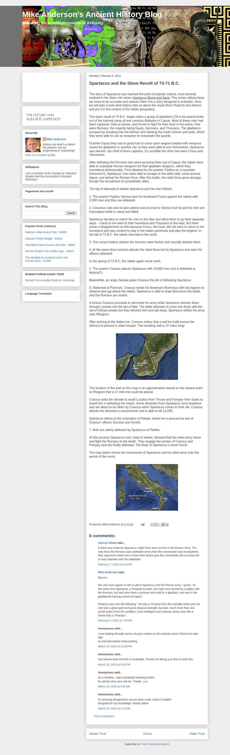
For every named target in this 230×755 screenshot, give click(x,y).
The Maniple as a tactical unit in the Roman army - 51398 (46, 259)
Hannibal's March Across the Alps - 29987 (50, 244)
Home (147, 734)
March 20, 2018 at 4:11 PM (114, 708)
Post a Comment (104, 716)
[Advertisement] (37, 86)
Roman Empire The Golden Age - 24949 (49, 251)
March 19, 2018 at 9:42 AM (114, 686)
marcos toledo (107, 542)
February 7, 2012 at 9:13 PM (115, 564)
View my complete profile (40, 155)
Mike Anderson (107, 572)
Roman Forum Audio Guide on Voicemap (49, 280)
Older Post (197, 734)
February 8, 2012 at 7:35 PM (115, 620)
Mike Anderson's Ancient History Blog (92, 14)
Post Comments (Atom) (155, 744)
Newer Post (97, 734)
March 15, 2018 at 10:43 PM (115, 646)
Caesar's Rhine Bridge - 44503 (43, 238)
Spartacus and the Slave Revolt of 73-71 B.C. (134, 83)
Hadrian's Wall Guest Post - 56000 (46, 232)
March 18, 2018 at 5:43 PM (114, 664)
